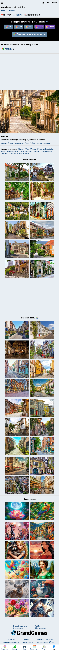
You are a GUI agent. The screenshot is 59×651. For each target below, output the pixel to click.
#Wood (3, 151)
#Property (40, 149)
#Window (33, 149)
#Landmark (25, 153)
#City (19, 153)
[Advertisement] (29, 71)
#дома (21, 143)
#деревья (46, 143)
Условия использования (27, 641)
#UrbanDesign (12, 151)
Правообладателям (20, 626)
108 (19, 26)
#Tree (37, 151)
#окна (27, 143)
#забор (32, 143)
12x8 (39, 26)
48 (8, 26)
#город (10, 143)
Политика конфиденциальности (11, 641)
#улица (16, 143)
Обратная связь (40, 628)
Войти (54, 3)
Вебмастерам (18, 628)
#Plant (27, 149)
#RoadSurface (49, 149)
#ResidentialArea (46, 151)
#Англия (4, 143)
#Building (21, 149)
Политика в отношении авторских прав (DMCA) (45, 641)
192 (29, 26)
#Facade (13, 153)
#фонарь (38, 143)
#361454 (7, 49)
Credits (37, 626)
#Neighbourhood (29, 151)
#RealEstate (5, 153)
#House (20, 151)
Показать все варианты (29, 34)
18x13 (50, 26)
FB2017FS (19, 15)
